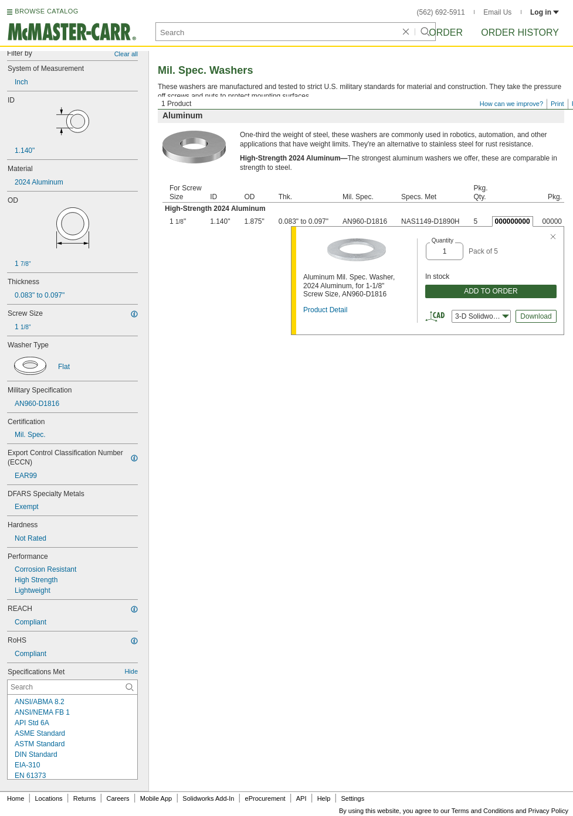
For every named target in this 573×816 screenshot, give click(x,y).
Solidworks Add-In (208, 798)
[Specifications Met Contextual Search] (72, 687)
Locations (49, 798)
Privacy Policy (548, 810)
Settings (352, 798)
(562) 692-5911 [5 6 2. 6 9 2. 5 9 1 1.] (441, 12)
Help (324, 798)
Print (557, 103)
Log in (544, 12)
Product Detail (325, 310)
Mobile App (156, 798)
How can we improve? (511, 103)
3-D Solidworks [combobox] (482, 316)
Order (446, 32)
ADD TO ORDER (491, 291)
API (301, 798)
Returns (84, 798)
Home (15, 798)
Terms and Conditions (483, 810)
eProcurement (265, 798)
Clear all (126, 53)
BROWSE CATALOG (46, 11)
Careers (117, 798)
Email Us (497, 12)
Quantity (442, 240)
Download (535, 316)
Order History (520, 32)
